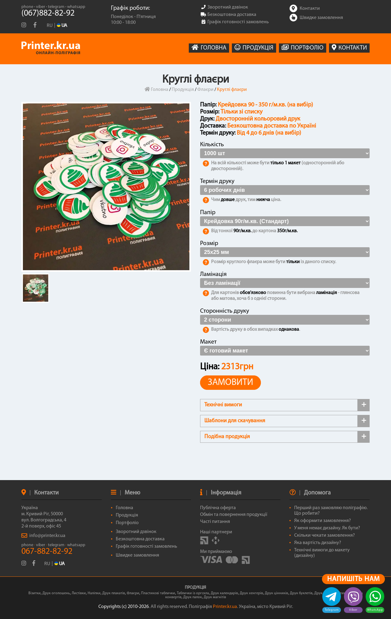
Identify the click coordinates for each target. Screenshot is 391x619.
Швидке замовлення (316, 17)
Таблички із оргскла (193, 593)
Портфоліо (127, 522)
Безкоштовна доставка (140, 539)
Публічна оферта (218, 507)
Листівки (79, 593)
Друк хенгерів (251, 593)
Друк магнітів (215, 597)
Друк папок (192, 597)
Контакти (305, 8)
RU (50, 25)
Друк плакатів (113, 593)
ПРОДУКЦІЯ (254, 47)
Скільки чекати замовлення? (324, 535)
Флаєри (205, 89)
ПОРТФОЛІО (302, 47)
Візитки (34, 593)
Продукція (183, 89)
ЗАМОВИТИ (230, 382)
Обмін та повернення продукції (233, 514)
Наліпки (94, 593)
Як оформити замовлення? (322, 520)
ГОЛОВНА (209, 47)
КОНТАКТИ (349, 47)
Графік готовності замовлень (146, 546)
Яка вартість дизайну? (317, 542)
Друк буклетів (301, 593)
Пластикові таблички (158, 593)
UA (59, 563)
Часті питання (215, 521)
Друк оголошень (56, 593)
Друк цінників (276, 593)
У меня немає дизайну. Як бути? (327, 528)
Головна (156, 89)
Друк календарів (224, 593)
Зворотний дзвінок (136, 531)
